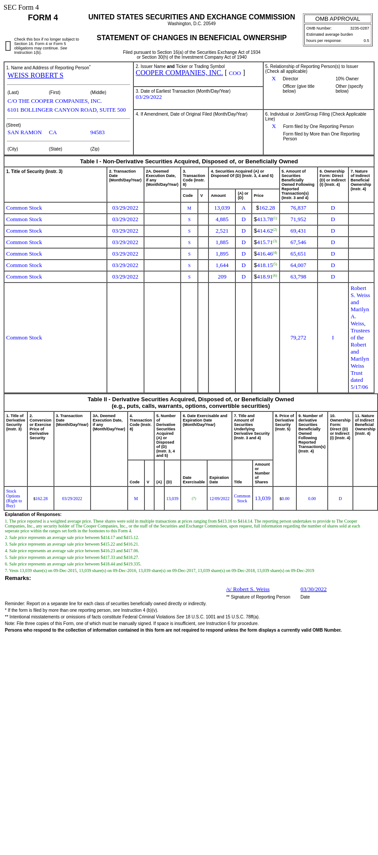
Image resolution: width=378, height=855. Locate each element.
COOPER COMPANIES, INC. (179, 72)
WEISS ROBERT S (36, 75)
